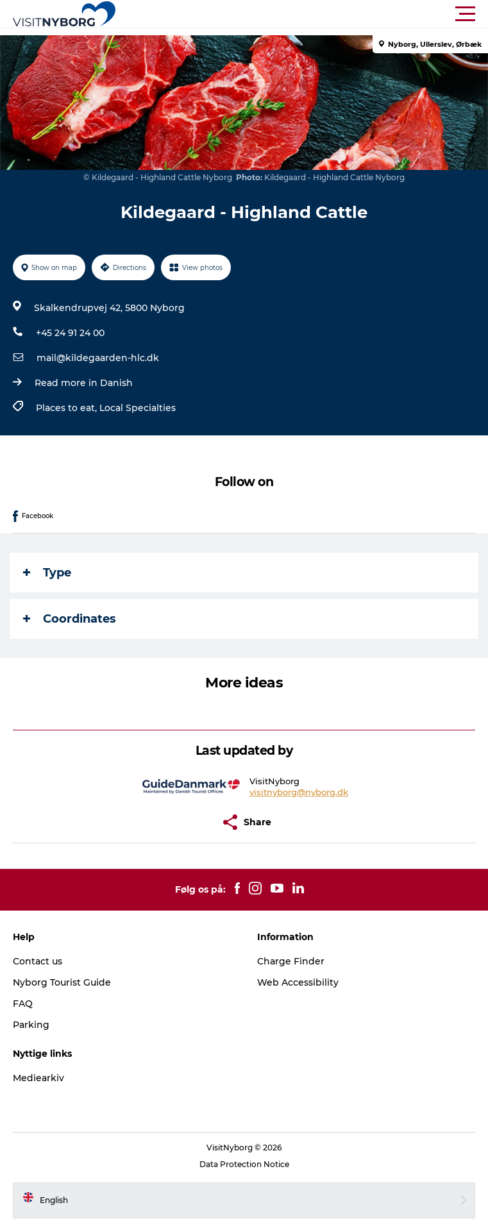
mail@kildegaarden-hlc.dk (98, 358)
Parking (31, 1024)
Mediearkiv (38, 1078)
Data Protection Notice (244, 1164)
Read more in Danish (84, 383)
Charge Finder (290, 961)
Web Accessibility (298, 982)
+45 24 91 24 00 (70, 333)
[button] (301, 14)
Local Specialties (137, 408)
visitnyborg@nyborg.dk (298, 792)
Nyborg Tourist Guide (62, 982)
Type (47, 573)
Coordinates (69, 619)
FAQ (23, 1003)
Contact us (37, 961)
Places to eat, (67, 408)
